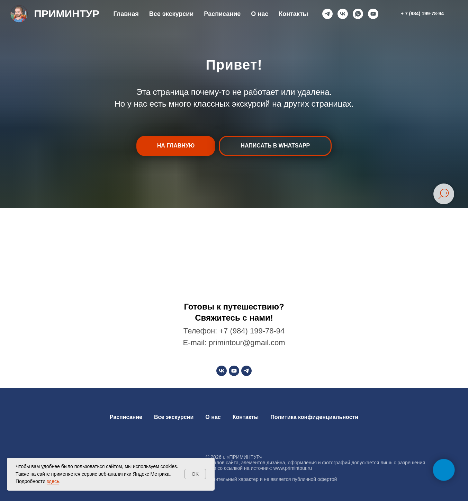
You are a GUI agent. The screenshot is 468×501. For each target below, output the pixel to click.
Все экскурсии (171, 13)
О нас (259, 13)
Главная (125, 13)
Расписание (222, 13)
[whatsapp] (358, 14)
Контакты (293, 13)
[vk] (343, 14)
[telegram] (327, 14)
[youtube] (373, 14)
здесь (53, 481)
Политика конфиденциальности (314, 417)
